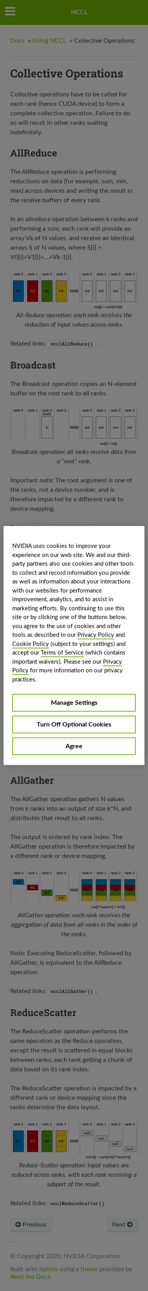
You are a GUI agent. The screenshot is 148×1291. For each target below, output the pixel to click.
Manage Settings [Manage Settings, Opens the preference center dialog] (74, 703)
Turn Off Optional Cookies (74, 724)
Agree (74, 746)
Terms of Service (62, 653)
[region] (74, 645)
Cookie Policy (30, 644)
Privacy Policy (95, 635)
